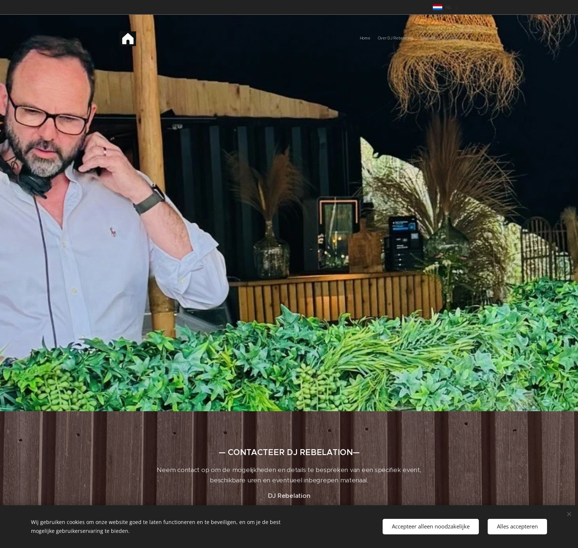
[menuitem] (437, 39)
